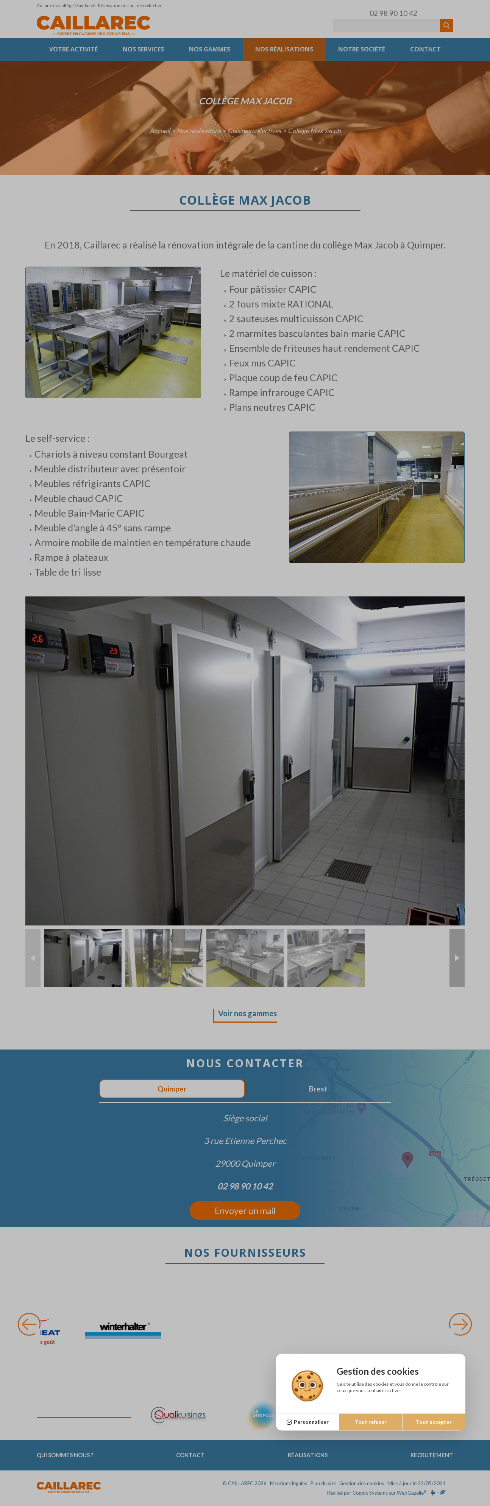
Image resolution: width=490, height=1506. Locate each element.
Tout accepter (434, 1422)
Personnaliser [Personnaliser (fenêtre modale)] (311, 1422)
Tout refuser (371, 1422)
